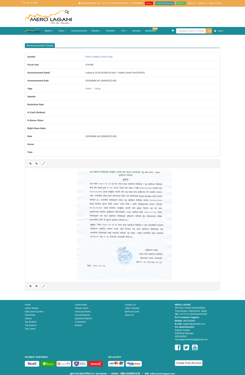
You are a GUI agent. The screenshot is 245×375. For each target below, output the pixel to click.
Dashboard (151, 29)
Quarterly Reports (83, 318)
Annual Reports (82, 315)
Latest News (81, 304)
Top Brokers (31, 322)
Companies (80, 322)
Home (28, 304)
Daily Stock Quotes (34, 311)
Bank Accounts (215, 3)
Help (181, 3)
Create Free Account (164, 3)
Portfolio (111, 30)
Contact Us (202, 3)
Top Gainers (31, 325)
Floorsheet (30, 315)
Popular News (81, 308)
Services (136, 30)
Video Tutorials (132, 308)
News (63, 30)
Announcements (79, 30)
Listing (97, 88)
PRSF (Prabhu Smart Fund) (98, 57)
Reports (96, 30)
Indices (28, 318)
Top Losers (30, 328)
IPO (124, 30)
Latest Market (31, 308)
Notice (88, 88)
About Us (192, 3)
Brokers (78, 325)
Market (49, 30)
